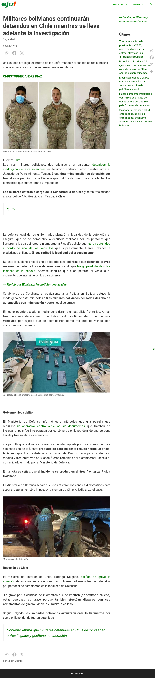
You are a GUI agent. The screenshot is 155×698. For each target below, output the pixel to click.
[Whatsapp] (6, 53)
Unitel (17, 160)
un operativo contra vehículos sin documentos (52, 426)
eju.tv (11, 209)
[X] (21, 53)
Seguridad (9, 39)
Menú (140, 4)
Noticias (121, 4)
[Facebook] (14, 53)
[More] (151, 71)
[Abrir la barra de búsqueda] (151, 4)
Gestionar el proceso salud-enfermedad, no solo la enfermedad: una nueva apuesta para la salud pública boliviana (135, 117)
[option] (56, 117)
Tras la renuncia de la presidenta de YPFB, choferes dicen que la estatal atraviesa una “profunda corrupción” (131, 49)
